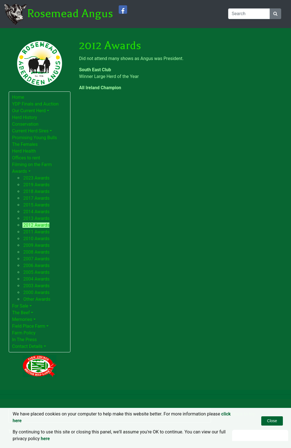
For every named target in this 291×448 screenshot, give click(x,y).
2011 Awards (36, 232)
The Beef (21, 312)
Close (272, 421)
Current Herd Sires (30, 131)
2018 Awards (36, 191)
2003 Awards (36, 285)
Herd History (24, 117)
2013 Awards (36, 218)
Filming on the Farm (32, 164)
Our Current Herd (29, 110)
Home (18, 97)
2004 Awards (36, 279)
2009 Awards (36, 245)
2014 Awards (36, 211)
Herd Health (24, 151)
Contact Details (27, 346)
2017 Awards (36, 198)
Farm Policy (24, 333)
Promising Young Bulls (34, 137)
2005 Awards (36, 272)
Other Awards (36, 299)
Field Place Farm (28, 326)
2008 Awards (36, 252)
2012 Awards (36, 225)
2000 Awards (36, 292)
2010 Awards (36, 238)
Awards (19, 171)
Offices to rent (26, 157)
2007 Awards (36, 258)
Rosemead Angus (70, 13)
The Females (25, 144)
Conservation (25, 124)
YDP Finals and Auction (35, 104)
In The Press (24, 339)
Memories (22, 319)
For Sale (20, 306)
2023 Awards (36, 178)
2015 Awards (36, 205)
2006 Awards (36, 265)
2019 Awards (36, 184)
